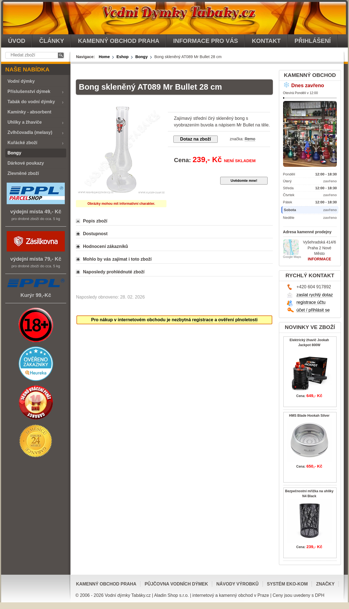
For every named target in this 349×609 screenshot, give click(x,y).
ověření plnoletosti (238, 319)
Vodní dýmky (21, 81)
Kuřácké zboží (22, 142)
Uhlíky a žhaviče (24, 122)
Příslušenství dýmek (28, 91)
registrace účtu (310, 302)
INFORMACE (319, 259)
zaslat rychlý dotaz (314, 294)
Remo (250, 139)
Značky (325, 584)
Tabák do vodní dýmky (31, 101)
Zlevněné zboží (23, 173)
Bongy (141, 57)
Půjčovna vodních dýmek (176, 584)
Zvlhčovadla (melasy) (29, 132)
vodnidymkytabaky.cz (174, 17)
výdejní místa (26, 211)
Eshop (122, 57)
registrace (202, 319)
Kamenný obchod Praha (106, 584)
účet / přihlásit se (313, 310)
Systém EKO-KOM (287, 584)
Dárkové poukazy (25, 163)
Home (104, 57)
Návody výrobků (237, 584)
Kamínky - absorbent (29, 112)
